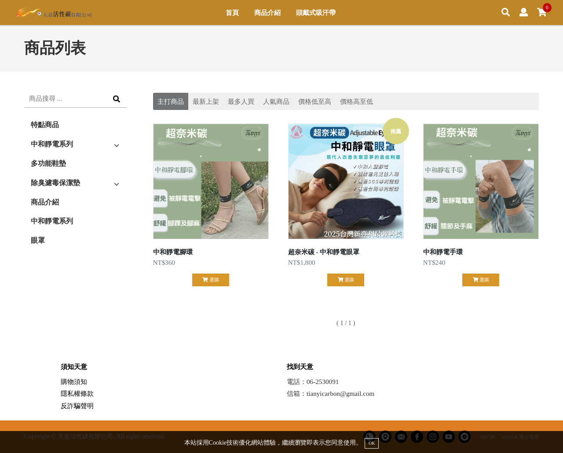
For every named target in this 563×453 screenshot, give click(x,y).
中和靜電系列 (52, 144)
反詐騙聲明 (77, 405)
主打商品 (170, 101)
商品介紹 (267, 12)
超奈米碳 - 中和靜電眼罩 (324, 252)
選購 (210, 279)
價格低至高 (314, 101)
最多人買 (241, 101)
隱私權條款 (77, 393)
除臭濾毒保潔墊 (55, 182)
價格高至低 (356, 101)
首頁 (232, 12)
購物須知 (74, 381)
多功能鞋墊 (48, 163)
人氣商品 (276, 101)
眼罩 (38, 240)
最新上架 (206, 101)
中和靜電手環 (443, 252)
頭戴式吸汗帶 (316, 12)
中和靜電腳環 (173, 252)
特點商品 (45, 124)
